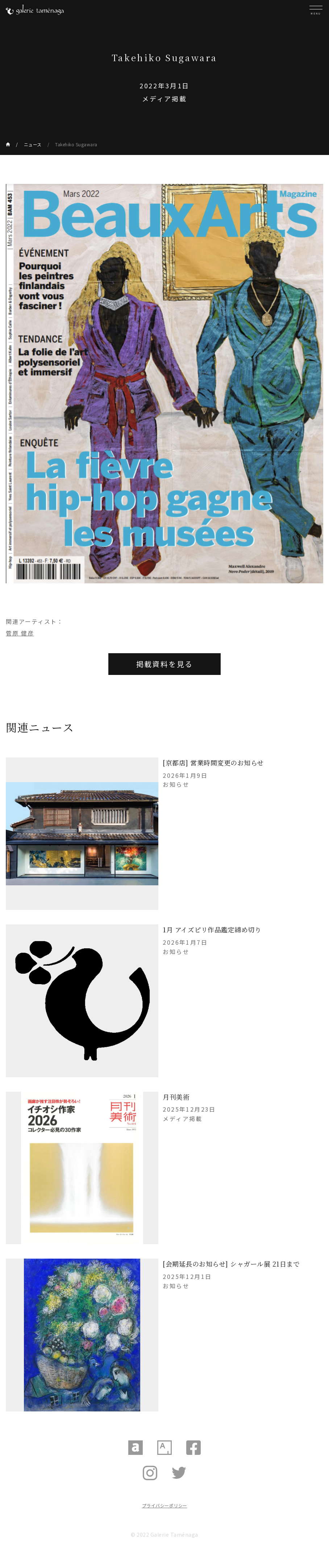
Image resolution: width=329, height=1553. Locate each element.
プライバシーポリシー (164, 1505)
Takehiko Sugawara (76, 144)
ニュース (33, 144)
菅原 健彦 (20, 633)
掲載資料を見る (164, 664)
